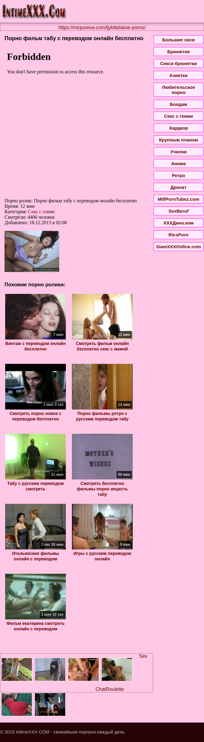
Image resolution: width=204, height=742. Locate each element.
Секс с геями (41, 211)
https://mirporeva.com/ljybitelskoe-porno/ (101, 27)
